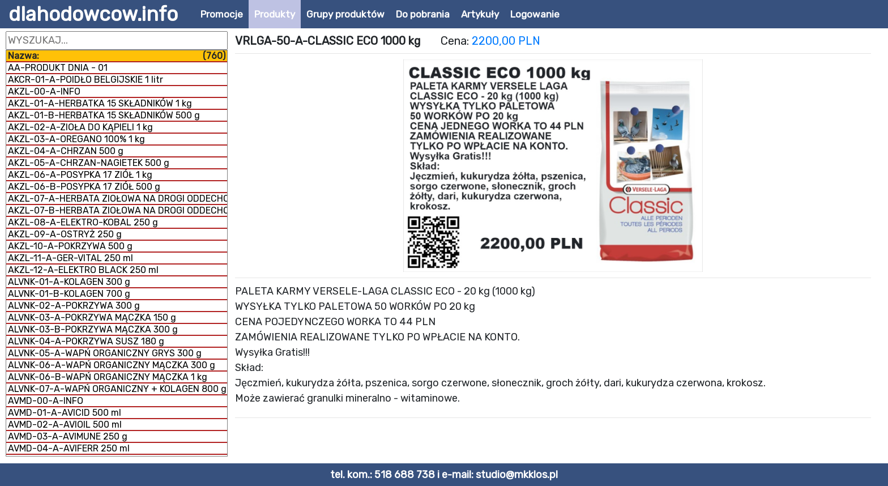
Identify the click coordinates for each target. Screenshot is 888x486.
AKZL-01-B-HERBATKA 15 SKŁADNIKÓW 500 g (104, 115)
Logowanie (535, 14)
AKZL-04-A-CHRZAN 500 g (65, 151)
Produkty (274, 14)
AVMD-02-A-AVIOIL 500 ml (65, 424)
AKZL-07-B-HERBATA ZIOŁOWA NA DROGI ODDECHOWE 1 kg (117, 210)
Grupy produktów (345, 14)
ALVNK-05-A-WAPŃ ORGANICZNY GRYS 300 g (105, 353)
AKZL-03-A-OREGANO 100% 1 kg (76, 139)
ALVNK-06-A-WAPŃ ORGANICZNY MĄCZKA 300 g (111, 365)
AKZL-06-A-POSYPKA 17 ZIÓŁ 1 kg (80, 174)
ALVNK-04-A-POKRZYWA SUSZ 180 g (86, 341)
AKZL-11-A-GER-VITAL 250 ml (70, 258)
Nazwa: (116, 55)
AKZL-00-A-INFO (44, 91)
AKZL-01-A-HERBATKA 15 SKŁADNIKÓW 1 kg (100, 103)
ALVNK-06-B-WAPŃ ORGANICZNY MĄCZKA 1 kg (107, 377)
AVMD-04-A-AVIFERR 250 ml (69, 448)
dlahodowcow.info (93, 14)
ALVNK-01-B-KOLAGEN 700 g (69, 293)
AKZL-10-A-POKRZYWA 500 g (70, 246)
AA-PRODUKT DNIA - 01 (58, 67)
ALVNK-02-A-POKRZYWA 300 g (74, 305)
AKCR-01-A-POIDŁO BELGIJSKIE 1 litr (85, 79)
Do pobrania (423, 14)
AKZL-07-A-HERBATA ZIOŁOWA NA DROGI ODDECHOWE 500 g (117, 198)
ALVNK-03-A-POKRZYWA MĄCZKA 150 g (92, 317)
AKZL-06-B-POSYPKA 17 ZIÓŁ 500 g (84, 186)
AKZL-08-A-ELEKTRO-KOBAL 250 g (83, 222)
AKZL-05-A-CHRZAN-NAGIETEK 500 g (88, 162)
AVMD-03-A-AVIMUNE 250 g (67, 436)
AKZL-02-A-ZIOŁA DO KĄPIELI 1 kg (80, 127)
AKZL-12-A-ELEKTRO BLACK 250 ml (83, 270)
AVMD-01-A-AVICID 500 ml (64, 412)
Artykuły (480, 14)
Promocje (221, 14)
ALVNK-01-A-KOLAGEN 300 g (69, 281)
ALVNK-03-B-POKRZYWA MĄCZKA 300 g (93, 329)
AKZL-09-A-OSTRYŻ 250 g (65, 234)
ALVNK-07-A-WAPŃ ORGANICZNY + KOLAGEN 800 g (117, 388)
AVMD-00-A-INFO (45, 400)
